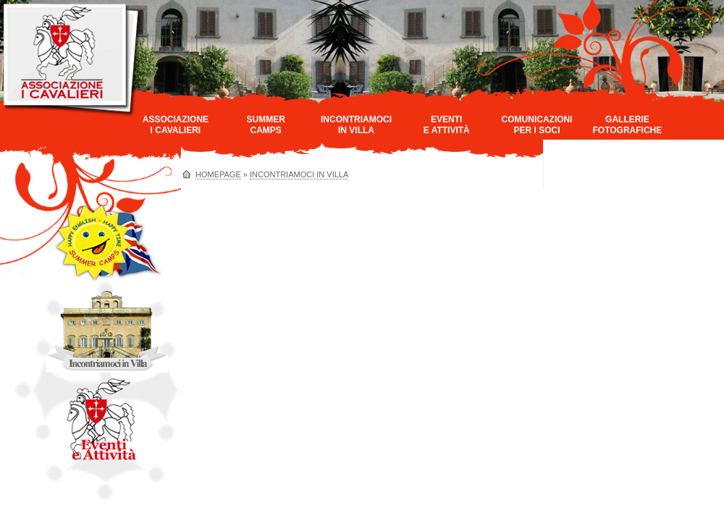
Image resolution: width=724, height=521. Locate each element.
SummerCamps (266, 124)
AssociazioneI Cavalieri (176, 124)
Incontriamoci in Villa (299, 174)
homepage (218, 174)
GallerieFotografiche (627, 124)
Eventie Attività (447, 124)
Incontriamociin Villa (356, 124)
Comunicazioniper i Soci (537, 124)
